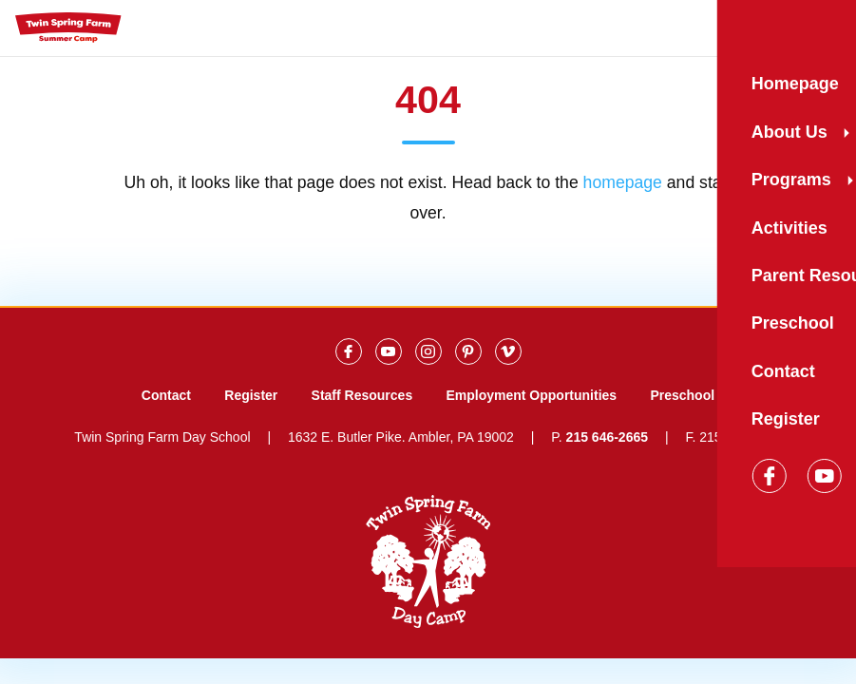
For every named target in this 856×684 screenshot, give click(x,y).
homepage (622, 182)
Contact (166, 395)
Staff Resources (362, 395)
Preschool (682, 395)
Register (250, 395)
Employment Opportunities (531, 395)
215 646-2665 (607, 437)
